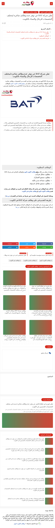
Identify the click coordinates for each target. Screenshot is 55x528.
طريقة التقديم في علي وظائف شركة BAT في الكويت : (34, 38)
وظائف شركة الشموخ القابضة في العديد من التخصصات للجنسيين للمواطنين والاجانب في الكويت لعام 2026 (27, 123)
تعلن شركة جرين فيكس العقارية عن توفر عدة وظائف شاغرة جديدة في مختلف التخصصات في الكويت (27, 130)
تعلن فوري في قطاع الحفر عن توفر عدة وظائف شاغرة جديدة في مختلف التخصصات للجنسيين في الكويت (41, 288)
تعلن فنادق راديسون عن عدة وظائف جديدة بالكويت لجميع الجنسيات (32, 127)
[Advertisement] (27, 56)
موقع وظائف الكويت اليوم (17, 83)
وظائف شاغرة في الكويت (29, 191)
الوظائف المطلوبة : (44, 36)
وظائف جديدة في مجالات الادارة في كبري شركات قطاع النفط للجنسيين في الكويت (27, 125)
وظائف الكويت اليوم (46, 12)
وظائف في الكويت (15, 260)
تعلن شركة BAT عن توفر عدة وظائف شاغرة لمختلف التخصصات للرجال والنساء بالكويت (28, 32)
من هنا (8, 196)
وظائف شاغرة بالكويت (31, 12)
